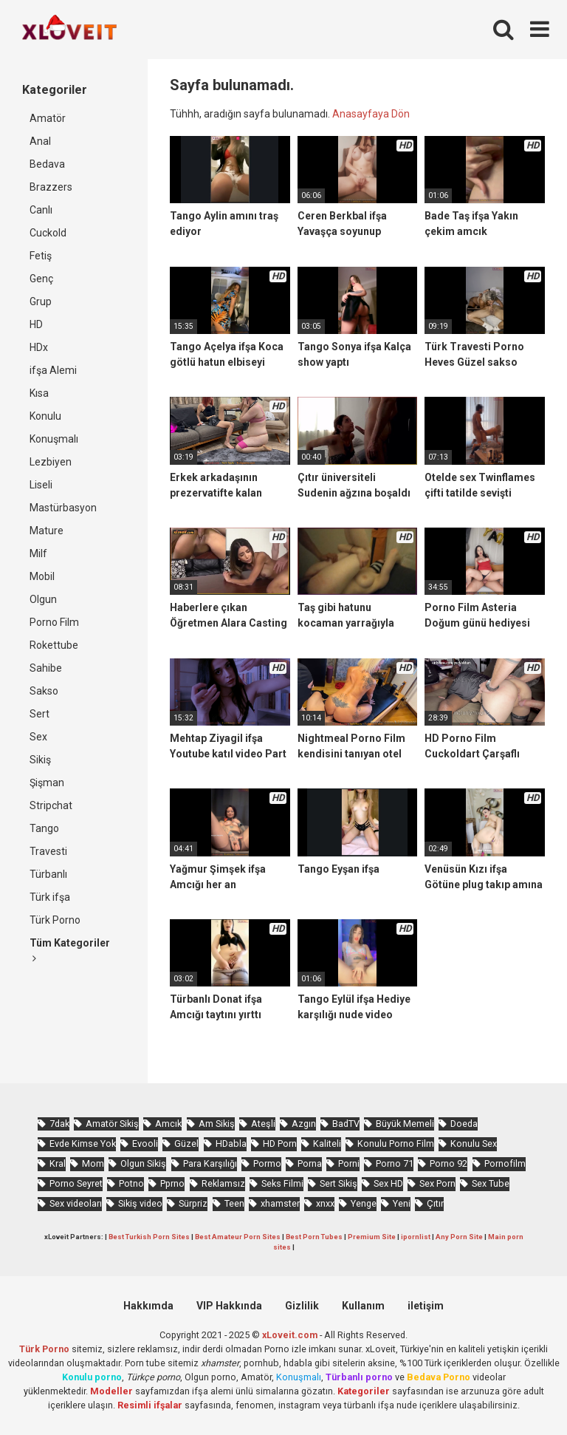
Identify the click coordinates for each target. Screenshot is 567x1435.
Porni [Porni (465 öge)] (349, 1163)
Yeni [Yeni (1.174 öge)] (401, 1203)
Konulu (45, 416)
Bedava (47, 164)
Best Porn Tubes (314, 1237)
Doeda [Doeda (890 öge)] (464, 1123)
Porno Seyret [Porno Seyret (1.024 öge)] (76, 1183)
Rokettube (54, 645)
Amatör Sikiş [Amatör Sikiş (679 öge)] (112, 1123)
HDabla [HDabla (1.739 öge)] (231, 1143)
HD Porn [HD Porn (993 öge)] (280, 1143)
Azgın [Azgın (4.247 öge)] (304, 1123)
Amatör (48, 118)
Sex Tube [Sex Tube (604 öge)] (490, 1183)
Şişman (47, 782)
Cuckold (48, 233)
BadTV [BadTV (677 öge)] (346, 1123)
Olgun (43, 599)
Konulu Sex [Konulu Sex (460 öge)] (473, 1143)
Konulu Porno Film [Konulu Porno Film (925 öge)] (395, 1143)
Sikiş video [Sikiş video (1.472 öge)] (140, 1203)
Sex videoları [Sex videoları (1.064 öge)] (75, 1203)
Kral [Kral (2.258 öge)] (57, 1163)
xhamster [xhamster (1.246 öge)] (280, 1203)
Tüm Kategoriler (70, 950)
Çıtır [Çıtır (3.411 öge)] (435, 1203)
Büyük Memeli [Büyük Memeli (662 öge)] (405, 1123)
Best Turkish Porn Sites (149, 1237)
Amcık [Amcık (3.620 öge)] (168, 1123)
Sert (39, 714)
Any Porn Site (459, 1237)
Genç (41, 278)
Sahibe (46, 668)
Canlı (41, 210)
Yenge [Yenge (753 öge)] (364, 1203)
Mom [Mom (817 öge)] (93, 1163)
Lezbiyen (51, 462)
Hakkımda (148, 1306)
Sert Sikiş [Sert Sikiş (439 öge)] (338, 1183)
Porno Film (54, 622)
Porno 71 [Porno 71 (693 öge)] (394, 1163)
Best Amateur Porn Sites (238, 1237)
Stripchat (51, 805)
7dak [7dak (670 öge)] (59, 1123)
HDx (39, 347)
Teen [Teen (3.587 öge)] (234, 1203)
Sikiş (40, 760)
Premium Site (372, 1237)
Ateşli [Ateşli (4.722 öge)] (263, 1123)
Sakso (44, 691)
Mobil (42, 576)
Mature (46, 530)
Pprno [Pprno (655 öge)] (172, 1183)
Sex (38, 737)
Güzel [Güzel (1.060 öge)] (186, 1143)
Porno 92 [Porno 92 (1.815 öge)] (448, 1163)
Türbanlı (48, 874)
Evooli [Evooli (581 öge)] (145, 1143)
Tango (44, 828)
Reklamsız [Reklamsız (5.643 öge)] (223, 1183)
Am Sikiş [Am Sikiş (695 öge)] (217, 1123)
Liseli (41, 485)
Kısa (39, 393)
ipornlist (415, 1237)
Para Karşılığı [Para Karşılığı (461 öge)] (210, 1163)
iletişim (426, 1306)
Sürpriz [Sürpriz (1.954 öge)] (193, 1203)
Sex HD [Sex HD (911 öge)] (388, 1183)
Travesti (48, 851)
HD (36, 324)
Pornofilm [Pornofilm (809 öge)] (505, 1163)
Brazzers (51, 187)
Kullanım (363, 1306)
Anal (40, 141)
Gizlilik (302, 1306)
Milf (38, 553)
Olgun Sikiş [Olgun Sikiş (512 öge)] (143, 1163)
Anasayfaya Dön (371, 114)
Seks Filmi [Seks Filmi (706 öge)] (282, 1183)
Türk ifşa (50, 897)
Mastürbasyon (63, 508)
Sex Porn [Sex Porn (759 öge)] (437, 1183)
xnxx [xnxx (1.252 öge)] (325, 1203)
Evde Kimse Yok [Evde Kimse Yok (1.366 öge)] (82, 1143)
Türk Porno (55, 920)
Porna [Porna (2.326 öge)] (310, 1163)
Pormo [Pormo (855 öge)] (267, 1163)
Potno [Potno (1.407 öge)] (131, 1183)
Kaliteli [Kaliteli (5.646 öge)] (327, 1143)
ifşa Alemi (53, 370)
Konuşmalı (54, 439)
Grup (41, 301)
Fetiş (41, 256)
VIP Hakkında (229, 1306)
